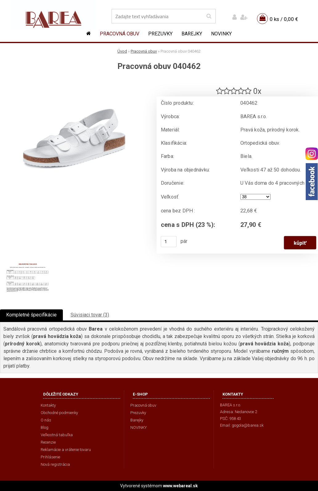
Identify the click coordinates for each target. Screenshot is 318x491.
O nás (46, 420)
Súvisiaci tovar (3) (90, 315)
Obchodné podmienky (59, 412)
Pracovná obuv (119, 34)
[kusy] (169, 241)
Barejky (191, 34)
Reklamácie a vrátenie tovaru (66, 449)
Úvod (122, 51)
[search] (208, 16)
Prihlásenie (50, 457)
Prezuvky (160, 34)
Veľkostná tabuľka (57, 435)
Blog (44, 427)
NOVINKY (221, 34)
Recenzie (48, 442)
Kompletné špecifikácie (31, 315)
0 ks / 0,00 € (284, 19)
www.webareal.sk (180, 485)
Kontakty (48, 405)
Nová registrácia (55, 464)
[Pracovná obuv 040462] (74, 82)
